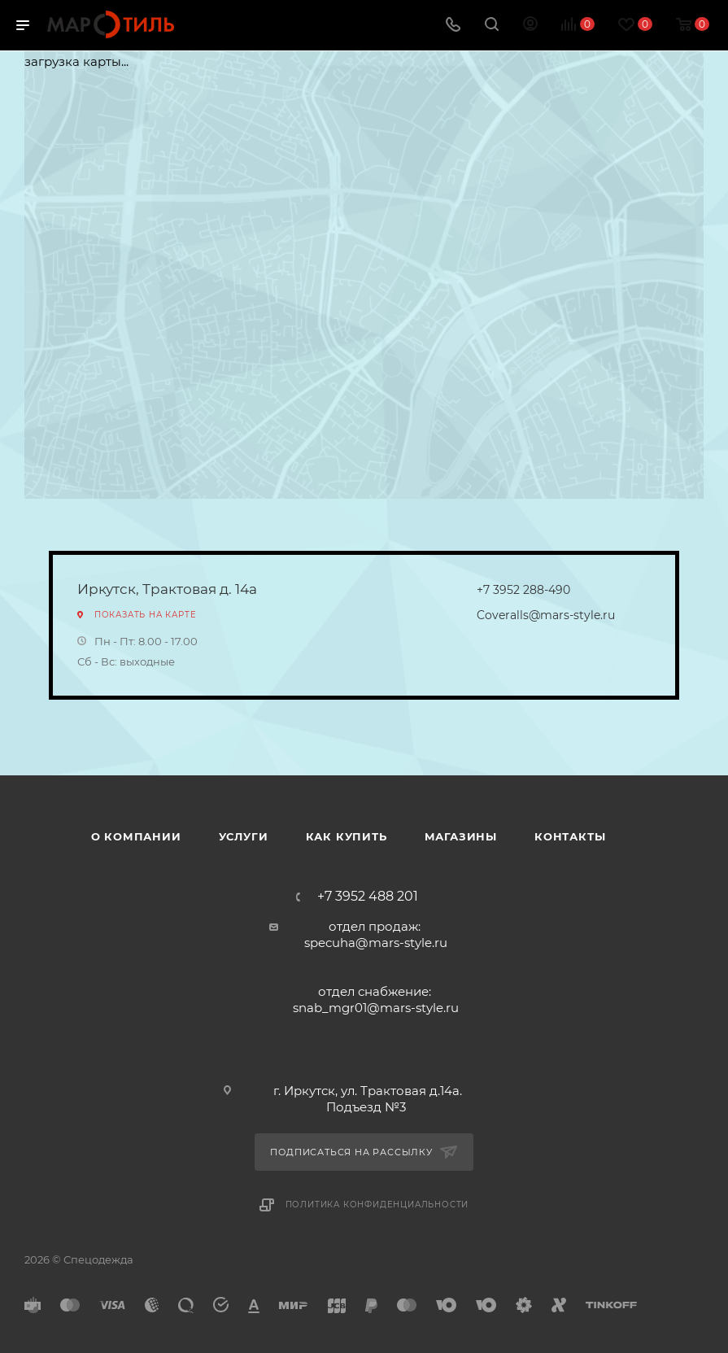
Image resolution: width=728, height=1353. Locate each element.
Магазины (461, 836)
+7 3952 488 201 (367, 896)
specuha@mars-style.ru (375, 942)
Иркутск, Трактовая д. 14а (167, 589)
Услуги (243, 836)
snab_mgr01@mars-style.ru (376, 1007)
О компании (136, 836)
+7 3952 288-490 (523, 590)
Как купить (346, 836)
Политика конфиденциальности (377, 1204)
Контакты (569, 836)
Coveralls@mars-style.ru (546, 615)
